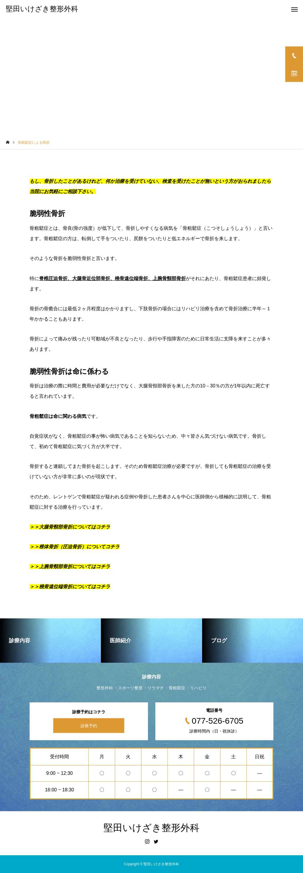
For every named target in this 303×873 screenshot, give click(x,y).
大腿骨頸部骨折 (155, 385)
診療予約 (88, 725)
